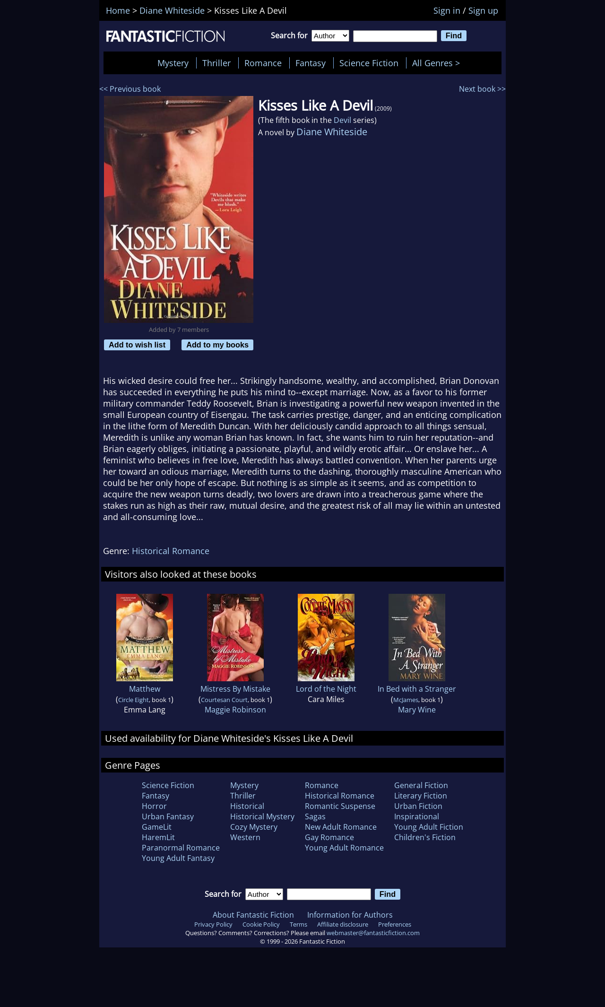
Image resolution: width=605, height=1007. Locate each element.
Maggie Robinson (235, 709)
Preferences (394, 924)
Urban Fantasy (168, 816)
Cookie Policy (261, 924)
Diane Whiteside (331, 131)
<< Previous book (130, 89)
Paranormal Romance (181, 847)
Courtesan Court (224, 699)
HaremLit (158, 837)
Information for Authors (350, 915)
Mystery (173, 63)
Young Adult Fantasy (178, 858)
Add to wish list (137, 344)
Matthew (144, 689)
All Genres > (438, 63)
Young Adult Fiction (428, 827)
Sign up (483, 10)
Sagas (315, 816)
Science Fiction (368, 63)
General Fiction (421, 785)
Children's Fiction (425, 837)
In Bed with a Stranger (417, 689)
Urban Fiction (418, 806)
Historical (247, 806)
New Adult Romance (341, 827)
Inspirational (416, 816)
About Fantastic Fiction (253, 915)
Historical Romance (170, 550)
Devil (342, 120)
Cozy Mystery (253, 827)
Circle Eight (133, 699)
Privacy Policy (213, 924)
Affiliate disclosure (342, 924)
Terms (298, 924)
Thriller (216, 63)
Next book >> (482, 89)
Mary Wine (417, 709)
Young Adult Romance (344, 847)
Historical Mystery (262, 816)
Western (245, 837)
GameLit (157, 827)
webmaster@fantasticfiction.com (373, 933)
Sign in (446, 10)
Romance (263, 63)
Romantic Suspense (340, 806)
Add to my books (217, 344)
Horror (154, 806)
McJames (405, 699)
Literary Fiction (420, 795)
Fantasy (310, 63)
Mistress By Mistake (235, 689)
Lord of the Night (326, 689)
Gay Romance (329, 837)
